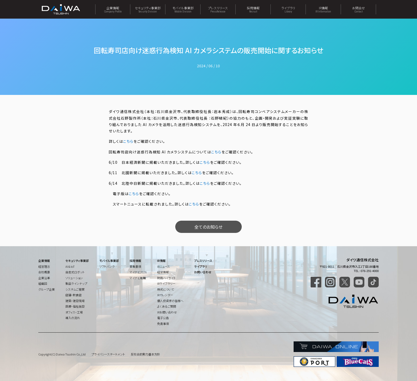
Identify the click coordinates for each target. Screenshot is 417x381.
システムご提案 (75, 289)
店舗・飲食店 (73, 295)
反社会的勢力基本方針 (145, 354)
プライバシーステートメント (108, 354)
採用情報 (253, 9)
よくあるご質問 (166, 306)
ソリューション (74, 278)
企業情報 (112, 9)
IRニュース (163, 266)
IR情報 (323, 9)
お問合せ (358, 9)
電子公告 (163, 318)
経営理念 (44, 266)
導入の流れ (72, 318)
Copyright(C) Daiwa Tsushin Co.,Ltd (62, 354)
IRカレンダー (165, 295)
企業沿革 (44, 278)
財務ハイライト (166, 278)
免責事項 (163, 323)
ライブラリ (288, 9)
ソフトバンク (107, 266)
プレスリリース (218, 9)
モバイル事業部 (183, 9)
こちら (128, 141)
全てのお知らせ (208, 227)
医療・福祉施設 (75, 306)
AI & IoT (70, 266)
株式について (165, 289)
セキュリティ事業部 (148, 9)
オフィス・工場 (74, 312)
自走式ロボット (75, 272)
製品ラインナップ (76, 283)
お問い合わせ (202, 272)
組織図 (42, 283)
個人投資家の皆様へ (170, 301)
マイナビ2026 (138, 272)
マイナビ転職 (138, 278)
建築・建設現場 (75, 301)
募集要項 (135, 266)
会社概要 (44, 272)
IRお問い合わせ (167, 312)
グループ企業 (46, 289)
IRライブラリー (166, 283)
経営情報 (163, 272)
